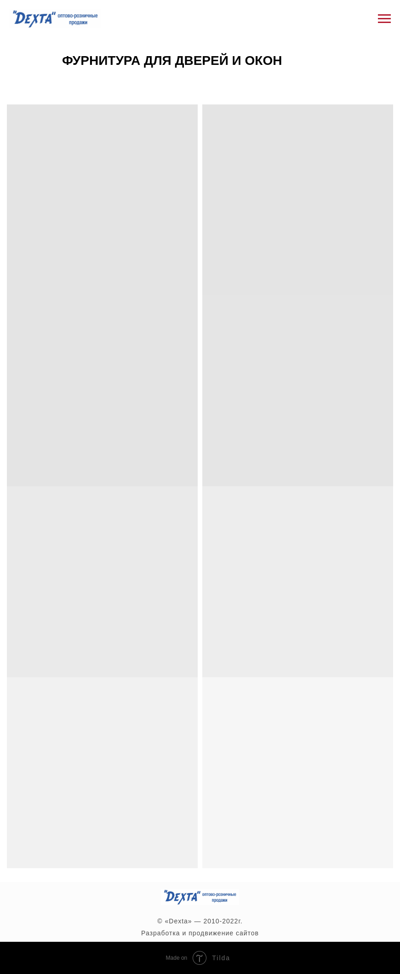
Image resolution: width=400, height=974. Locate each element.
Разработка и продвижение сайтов (200, 933)
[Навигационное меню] (384, 18)
